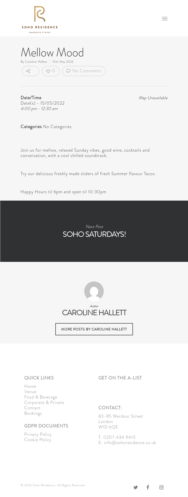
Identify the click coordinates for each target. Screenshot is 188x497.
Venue (30, 391)
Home (30, 386)
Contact (32, 408)
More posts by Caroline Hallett (94, 329)
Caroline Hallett (36, 62)
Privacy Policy (38, 434)
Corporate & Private (44, 402)
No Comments (84, 71)
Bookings (33, 413)
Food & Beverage (40, 397)
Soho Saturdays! (94, 231)
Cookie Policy (37, 439)
